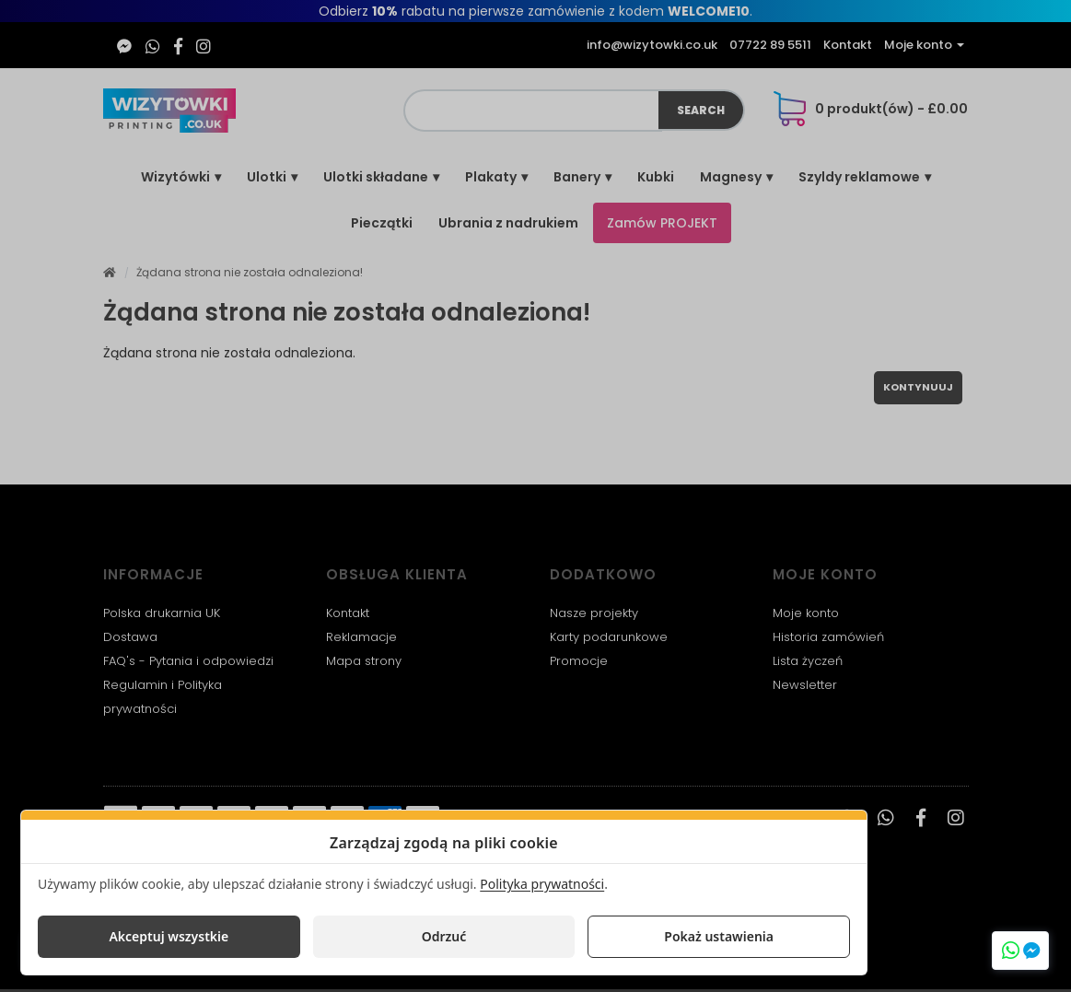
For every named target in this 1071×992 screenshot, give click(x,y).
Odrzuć (444, 936)
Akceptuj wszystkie (168, 936)
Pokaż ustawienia (719, 936)
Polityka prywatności (542, 884)
